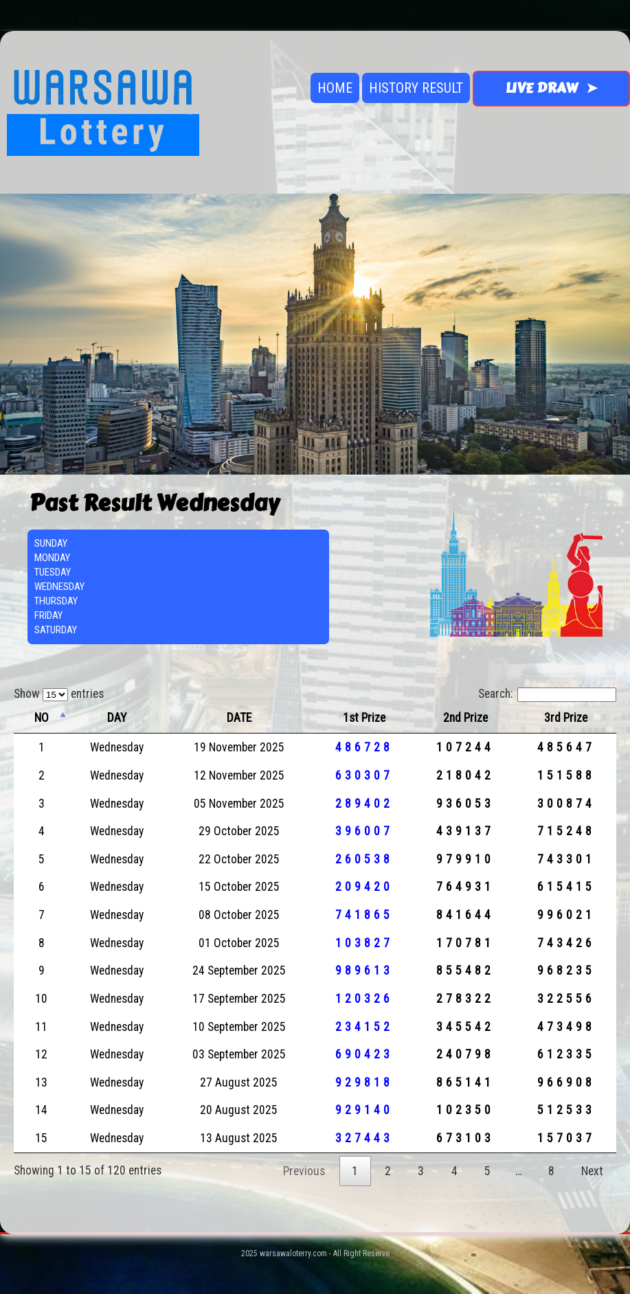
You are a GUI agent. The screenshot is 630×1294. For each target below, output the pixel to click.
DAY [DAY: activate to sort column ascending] (116, 718)
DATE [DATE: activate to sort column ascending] (239, 718)
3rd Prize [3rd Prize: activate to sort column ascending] (565, 718)
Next (592, 1171)
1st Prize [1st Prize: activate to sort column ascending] (364, 718)
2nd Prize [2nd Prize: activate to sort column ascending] (465, 718)
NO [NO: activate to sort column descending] (41, 718)
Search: (547, 694)
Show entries (59, 694)
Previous (304, 1171)
